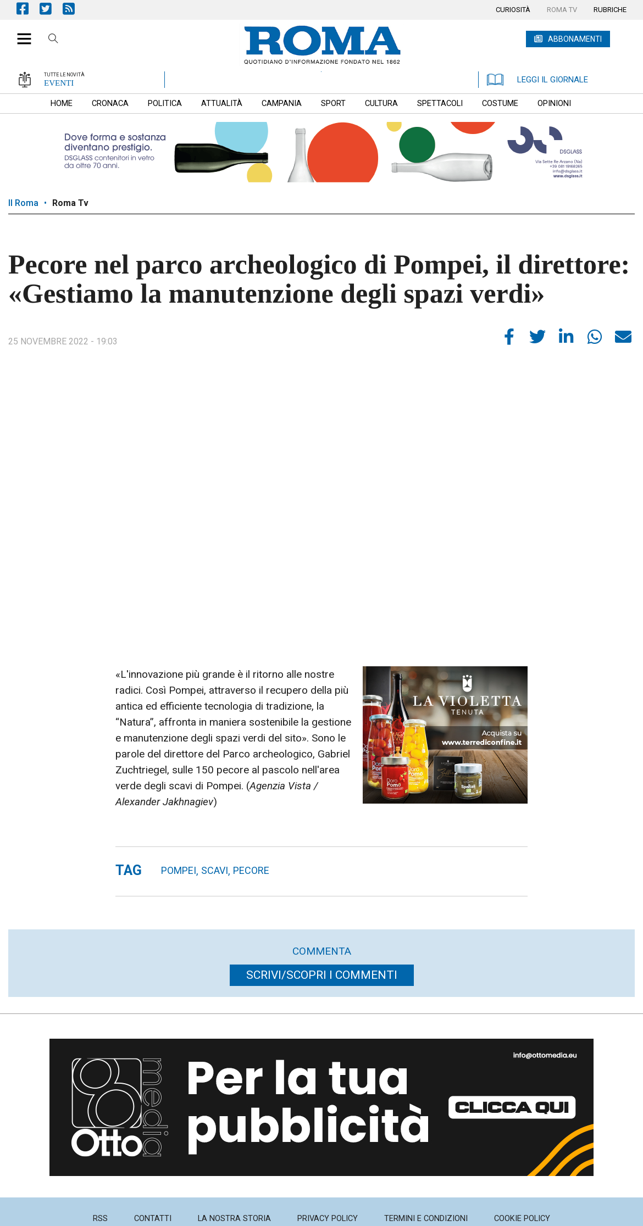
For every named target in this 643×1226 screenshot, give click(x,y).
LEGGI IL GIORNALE (537, 79)
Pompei (178, 870)
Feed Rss (74, 8)
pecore (251, 870)
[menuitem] (513, 10)
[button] (20, 33)
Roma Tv (70, 203)
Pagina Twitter (51, 8)
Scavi (214, 870)
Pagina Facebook (28, 8)
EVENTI (59, 83)
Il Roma (23, 203)
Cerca (53, 40)
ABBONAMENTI (575, 39)
